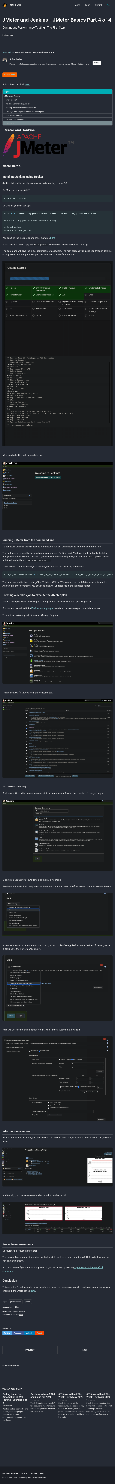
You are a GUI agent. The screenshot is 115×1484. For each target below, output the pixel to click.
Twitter (15, 1474)
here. (28, 92)
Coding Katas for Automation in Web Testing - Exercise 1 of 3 (14, 1429)
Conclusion (10, 133)
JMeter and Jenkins (13, 104)
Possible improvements (15, 129)
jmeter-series (15, 1331)
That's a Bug (15, 5)
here (55, 250)
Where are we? (12, 108)
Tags (86, 5)
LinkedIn (35, 1474)
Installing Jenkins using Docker (18, 113)
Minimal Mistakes (40, 1478)
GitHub (25, 1474)
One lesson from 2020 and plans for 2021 (42, 1426)
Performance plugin (43, 626)
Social (97, 5)
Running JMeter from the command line (22, 117)
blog (17, 1337)
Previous (30, 1380)
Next (84, 1380)
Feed (44, 1474)
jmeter (27, 1331)
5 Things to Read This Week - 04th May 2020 (70, 1426)
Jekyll (29, 1478)
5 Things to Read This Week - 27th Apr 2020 (98, 1426)
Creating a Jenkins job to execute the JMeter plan (26, 121)
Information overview (14, 125)
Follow (102, 70)
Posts (76, 5)
